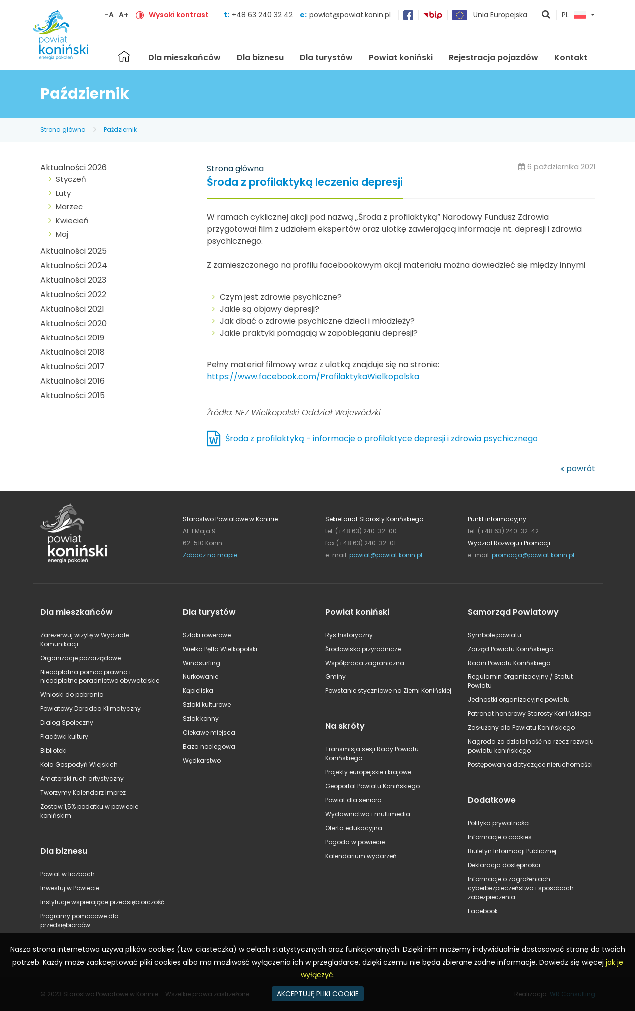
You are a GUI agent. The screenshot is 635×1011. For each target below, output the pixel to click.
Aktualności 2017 (72, 366)
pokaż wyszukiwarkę (546, 15)
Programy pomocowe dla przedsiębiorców (79, 920)
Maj (62, 234)
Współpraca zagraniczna (364, 663)
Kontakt (570, 57)
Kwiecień (72, 220)
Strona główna (124, 56)
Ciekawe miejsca (209, 732)
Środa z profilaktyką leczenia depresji (305, 182)
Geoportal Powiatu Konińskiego (372, 786)
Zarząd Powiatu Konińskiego (510, 649)
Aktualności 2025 (73, 251)
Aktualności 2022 (73, 294)
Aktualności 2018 (72, 352)
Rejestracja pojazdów (493, 57)
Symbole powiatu (494, 635)
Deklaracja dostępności (504, 865)
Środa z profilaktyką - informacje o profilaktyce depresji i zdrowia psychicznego (381, 438)
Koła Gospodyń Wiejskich (79, 764)
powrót (580, 468)
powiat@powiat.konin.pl (350, 15)
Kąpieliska (198, 690)
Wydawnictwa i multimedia (367, 814)
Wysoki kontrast (179, 15)
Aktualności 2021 (72, 309)
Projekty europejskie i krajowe (368, 772)
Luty (63, 193)
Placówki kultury (64, 736)
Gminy (335, 677)
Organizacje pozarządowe (80, 658)
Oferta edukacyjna (353, 828)
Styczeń (71, 179)
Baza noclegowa (209, 746)
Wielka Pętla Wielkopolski (220, 649)
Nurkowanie (200, 677)
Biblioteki (53, 750)
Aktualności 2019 (72, 337)
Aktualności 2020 (73, 323)
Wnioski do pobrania (72, 694)
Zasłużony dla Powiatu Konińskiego (521, 727)
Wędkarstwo (202, 760)
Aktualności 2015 (72, 395)
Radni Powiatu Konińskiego (509, 663)
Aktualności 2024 (73, 265)
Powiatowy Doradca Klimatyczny (90, 708)
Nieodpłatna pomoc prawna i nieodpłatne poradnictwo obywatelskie (99, 676)
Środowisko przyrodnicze (363, 649)
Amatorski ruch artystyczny (82, 778)
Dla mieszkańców (184, 57)
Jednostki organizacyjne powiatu (519, 699)
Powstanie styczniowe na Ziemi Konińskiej (388, 690)
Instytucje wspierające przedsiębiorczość (102, 902)
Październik (120, 129)
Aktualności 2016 (72, 381)
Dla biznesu (260, 57)
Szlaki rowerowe (207, 635)
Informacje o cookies (500, 837)
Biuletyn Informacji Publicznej (512, 851)
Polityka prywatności (499, 823)
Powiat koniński (401, 57)
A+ (123, 15)
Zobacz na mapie (210, 555)
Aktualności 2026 (73, 167)
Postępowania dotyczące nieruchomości (530, 764)
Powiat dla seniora (353, 800)
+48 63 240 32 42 (263, 15)
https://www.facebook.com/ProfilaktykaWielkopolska (313, 376)
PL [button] (574, 15)
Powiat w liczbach (67, 874)
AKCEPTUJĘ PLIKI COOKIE (318, 994)
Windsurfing (201, 663)
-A (109, 15)
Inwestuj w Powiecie (69, 888)
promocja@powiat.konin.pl (533, 555)
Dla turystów (326, 57)
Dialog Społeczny (66, 722)
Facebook (483, 911)
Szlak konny (201, 718)
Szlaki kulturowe (207, 704)
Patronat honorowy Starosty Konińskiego (529, 713)
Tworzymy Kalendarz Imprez (83, 792)
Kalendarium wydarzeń (361, 856)
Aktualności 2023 (73, 280)
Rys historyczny (349, 635)
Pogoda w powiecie (355, 842)
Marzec (69, 206)
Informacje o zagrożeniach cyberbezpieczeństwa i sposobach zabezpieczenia (521, 888)
